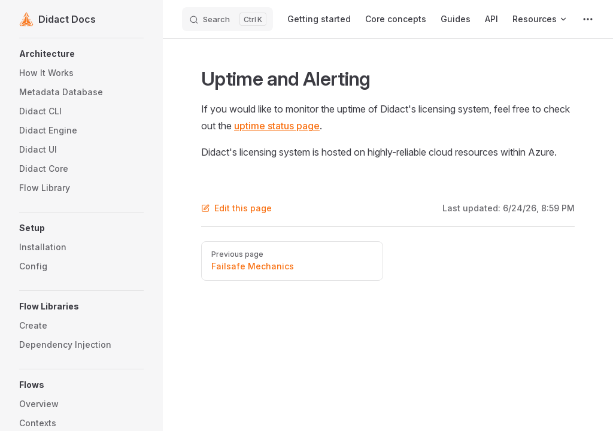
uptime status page (277, 126)
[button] (81, 53)
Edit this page (236, 208)
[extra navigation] (588, 19)
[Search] (227, 19)
